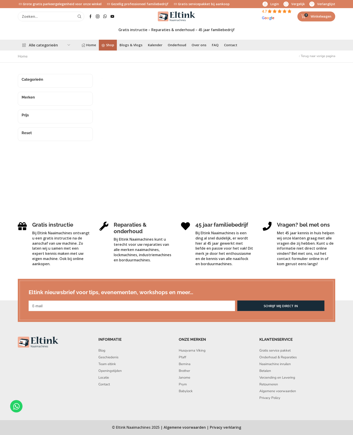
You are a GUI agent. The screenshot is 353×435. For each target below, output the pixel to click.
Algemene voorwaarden (185, 427)
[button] (270, 4)
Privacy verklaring (225, 427)
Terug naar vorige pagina (318, 56)
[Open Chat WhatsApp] (16, 406)
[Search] (79, 16)
